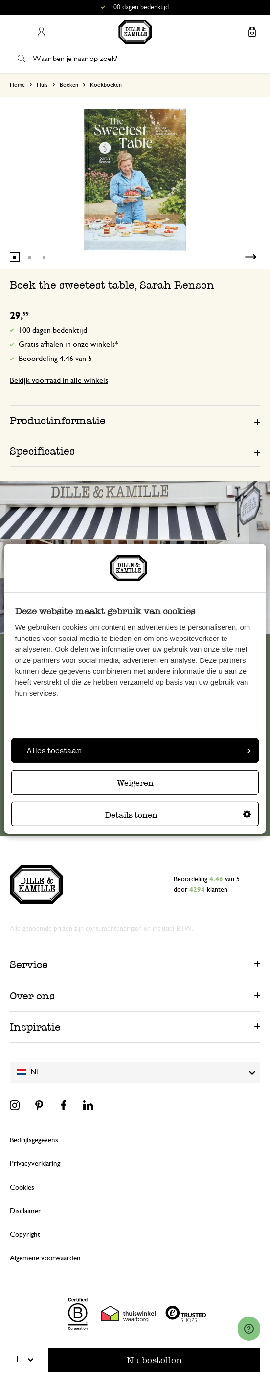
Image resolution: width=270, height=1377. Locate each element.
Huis (42, 85)
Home (17, 85)
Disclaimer (25, 1211)
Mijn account (41, 31)
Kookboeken (106, 85)
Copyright (25, 1234)
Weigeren (135, 783)
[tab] (135, 420)
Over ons (32, 996)
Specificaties (42, 451)
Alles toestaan (138, 750)
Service (29, 964)
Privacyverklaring (35, 1163)
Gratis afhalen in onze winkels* (68, 344)
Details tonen (178, 814)
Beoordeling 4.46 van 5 (55, 358)
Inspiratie (35, 1027)
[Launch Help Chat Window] (249, 1329)
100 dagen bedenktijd (53, 330)
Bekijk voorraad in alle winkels (59, 380)
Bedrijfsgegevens (34, 1140)
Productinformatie (58, 421)
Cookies (22, 1187)
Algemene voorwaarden (45, 1258)
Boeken (69, 85)
